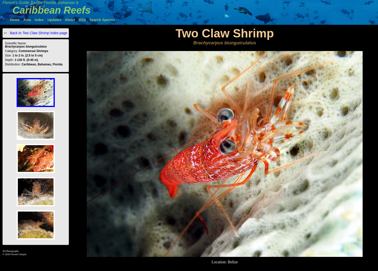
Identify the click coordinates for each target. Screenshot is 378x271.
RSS (82, 20)
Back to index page (38, 33)
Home (15, 20)
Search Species (102, 20)
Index (39, 20)
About (70, 20)
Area (27, 20)
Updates (54, 20)
